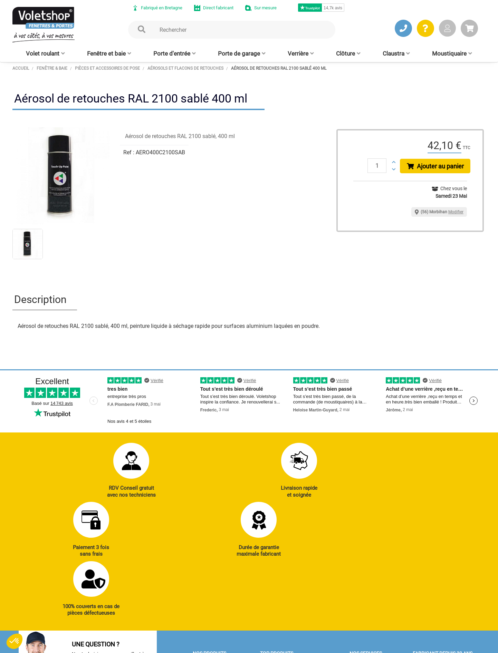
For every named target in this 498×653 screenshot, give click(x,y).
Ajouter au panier (435, 166)
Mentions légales (156, 644)
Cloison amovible (280, 610)
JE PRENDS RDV (51, 601)
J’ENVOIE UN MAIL (118, 601)
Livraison (361, 619)
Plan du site (195, 644)
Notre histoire (429, 553)
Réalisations (364, 572)
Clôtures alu (207, 610)
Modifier (455, 211)
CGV (125, 644)
